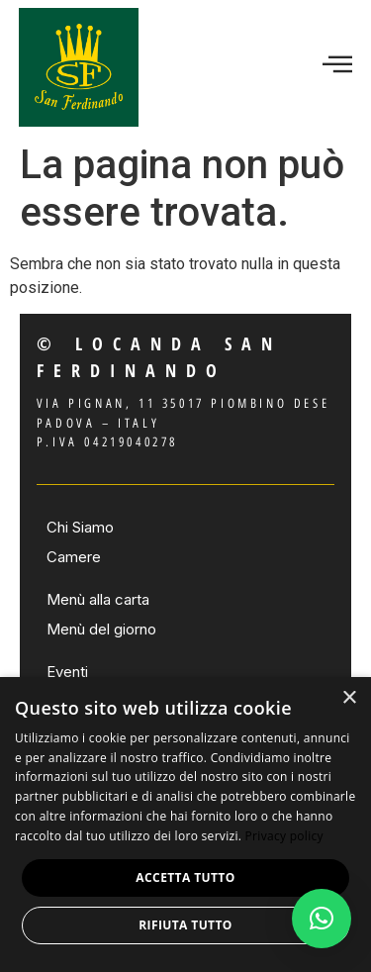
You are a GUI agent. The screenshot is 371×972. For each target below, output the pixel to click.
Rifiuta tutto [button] (185, 925)
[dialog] (185, 824)
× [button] (348, 698)
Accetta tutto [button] (185, 877)
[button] (321, 918)
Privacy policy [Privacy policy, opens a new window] (284, 835)
